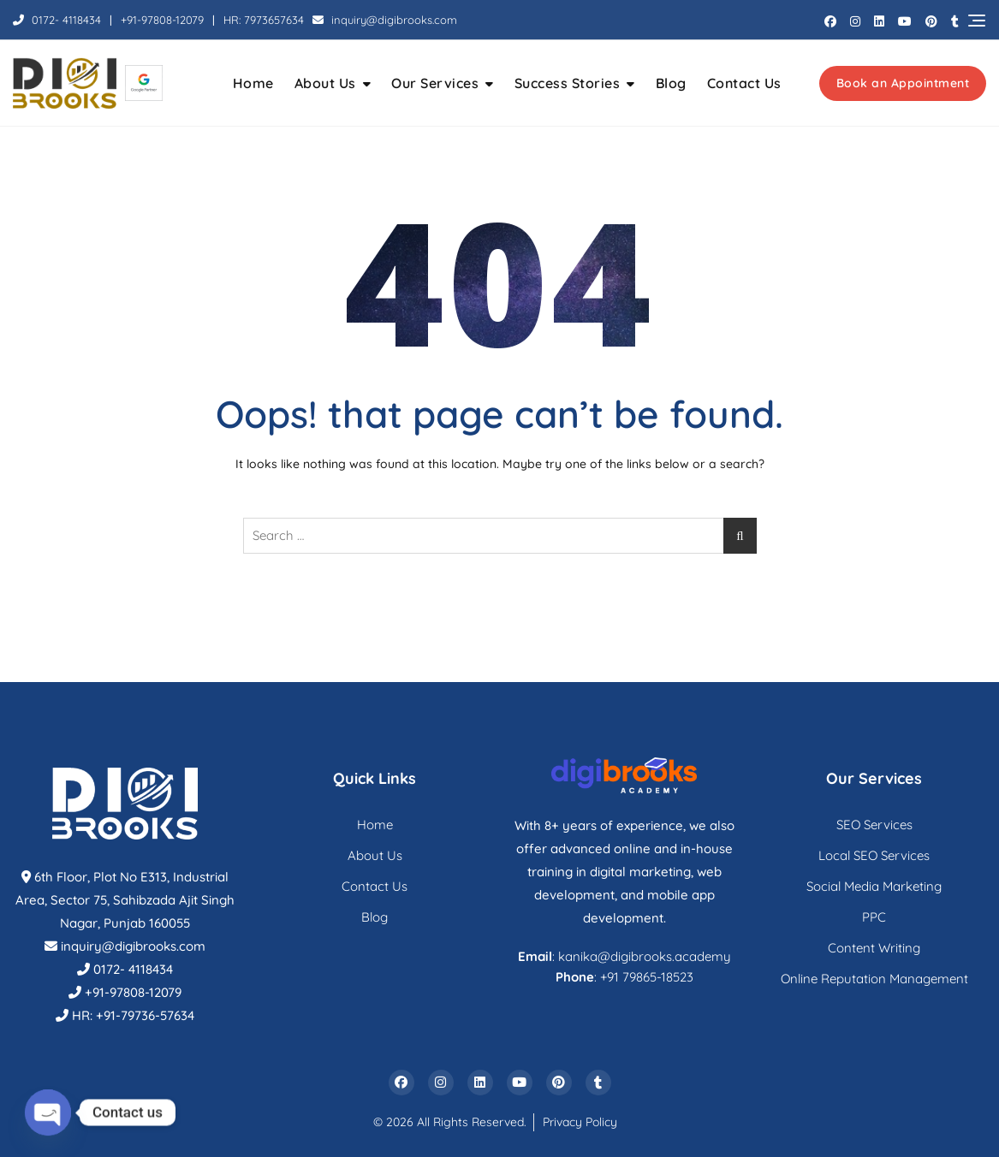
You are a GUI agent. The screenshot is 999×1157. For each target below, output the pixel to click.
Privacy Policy (580, 1122)
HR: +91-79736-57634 (133, 1015)
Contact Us (744, 83)
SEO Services (874, 824)
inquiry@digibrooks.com (384, 20)
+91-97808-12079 (162, 20)
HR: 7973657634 (263, 20)
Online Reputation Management (874, 978)
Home (253, 83)
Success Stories (567, 83)
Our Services (435, 83)
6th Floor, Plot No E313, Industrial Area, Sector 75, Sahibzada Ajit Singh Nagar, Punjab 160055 (125, 900)
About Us (325, 83)
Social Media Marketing (874, 886)
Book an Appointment (903, 83)
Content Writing (874, 948)
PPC (874, 917)
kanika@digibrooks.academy (644, 956)
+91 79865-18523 (646, 977)
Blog (671, 83)
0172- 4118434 (57, 20)
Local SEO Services (874, 855)
